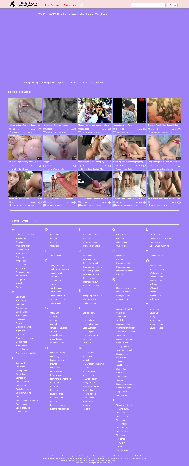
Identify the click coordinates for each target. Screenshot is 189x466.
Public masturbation (124, 271)
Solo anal (120, 373)
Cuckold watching (23, 393)
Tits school (120, 439)
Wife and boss (156, 280)
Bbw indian (21, 319)
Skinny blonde (122, 346)
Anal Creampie (156, 132)
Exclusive (98, 205)
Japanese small (89, 278)
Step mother (121, 391)
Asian (59, 132)
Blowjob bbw (21, 345)
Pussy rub (120, 274)
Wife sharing (155, 295)
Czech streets (22, 412)
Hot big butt (54, 383)
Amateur (49, 132)
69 (86, 132)
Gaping (61, 169)
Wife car (153, 284)
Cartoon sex (21, 367)
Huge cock (54, 401)
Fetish (135, 205)
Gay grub (53, 324)
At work (19, 283)
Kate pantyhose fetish (92, 295)
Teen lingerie (121, 424)
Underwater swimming (159, 246)
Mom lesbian (88, 390)
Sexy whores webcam (125, 331)
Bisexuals (96, 132)
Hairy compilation (56, 360)
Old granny (121, 234)
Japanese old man (91, 274)
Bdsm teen (20, 323)
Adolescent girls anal (25, 234)
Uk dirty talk (155, 234)
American (15, 169)
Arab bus (20, 257)
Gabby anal (54, 313)
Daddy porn (54, 234)
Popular (67, 5)
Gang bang (54, 320)
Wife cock (154, 288)
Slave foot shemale (124, 350)
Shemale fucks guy (124, 339)
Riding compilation (124, 295)
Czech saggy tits (23, 408)
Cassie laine (21, 374)
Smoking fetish (122, 361)
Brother (64, 132)
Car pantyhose (22, 363)
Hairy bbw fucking (57, 353)
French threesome (57, 295)
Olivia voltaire (122, 242)
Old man (120, 238)
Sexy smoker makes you (127, 328)
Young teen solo (157, 328)
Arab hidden (21, 264)
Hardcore (75, 82)
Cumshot (170, 169)
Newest (75, 5)
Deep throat (54, 242)
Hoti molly (53, 390)
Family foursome (56, 265)
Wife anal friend (156, 277)
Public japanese (123, 267)
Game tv (53, 316)
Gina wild (53, 331)
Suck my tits (121, 395)
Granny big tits (55, 335)
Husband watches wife (59, 409)
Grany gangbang (56, 343)
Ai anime (19, 242)
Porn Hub (36, 129)
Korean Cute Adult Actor (122, 125)
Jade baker (87, 256)
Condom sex (21, 385)
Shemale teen (122, 343)
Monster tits (88, 405)
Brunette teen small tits (26, 353)
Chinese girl (21, 378)
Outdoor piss (121, 246)
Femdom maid (55, 273)
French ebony (55, 292)
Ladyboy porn (89, 313)
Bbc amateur (21, 308)
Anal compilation (23, 246)
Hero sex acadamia (57, 375)
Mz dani (86, 409)
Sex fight (120, 320)
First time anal (55, 277)
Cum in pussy (22, 404)
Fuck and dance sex (58, 299)
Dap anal (53, 238)
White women (156, 273)
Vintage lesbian (156, 256)
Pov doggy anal (123, 263)
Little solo (87, 343)
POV (101, 169)
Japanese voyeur (90, 282)
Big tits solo (21, 330)
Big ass (19, 205)
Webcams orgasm (158, 269)
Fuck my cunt (55, 303)
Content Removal (110, 460)
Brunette (55, 82)
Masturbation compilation (94, 364)
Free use (53, 284)
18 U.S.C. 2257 (123, 460)
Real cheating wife (124, 284)
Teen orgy (120, 435)
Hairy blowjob (55, 356)
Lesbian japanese (90, 331)
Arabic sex (20, 268)
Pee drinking (121, 256)
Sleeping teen (122, 354)
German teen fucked (58, 328)
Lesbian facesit (89, 328)
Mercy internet (89, 383)
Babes (125, 169)
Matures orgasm (90, 379)
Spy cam (120, 380)
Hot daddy (53, 386)
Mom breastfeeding (91, 386)
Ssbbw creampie (123, 388)
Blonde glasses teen (24, 338)
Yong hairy (154, 309)
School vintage (122, 316)
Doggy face (54, 246)
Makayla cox (88, 353)
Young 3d (154, 313)
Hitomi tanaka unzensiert (60, 379)
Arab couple (21, 261)
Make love (87, 356)
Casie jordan (21, 370)
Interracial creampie (91, 246)
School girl (120, 313)
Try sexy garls (122, 450)
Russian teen (122, 299)
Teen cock (120, 412)
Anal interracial (22, 249)
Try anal (119, 446)
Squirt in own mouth (125, 384)
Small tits (100, 82)
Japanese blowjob (90, 263)
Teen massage (122, 427)
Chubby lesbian (22, 382)
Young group (155, 320)
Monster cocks (89, 401)
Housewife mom (56, 397)
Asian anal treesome (25, 272)
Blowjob (47, 82)
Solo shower (121, 376)
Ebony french (55, 256)
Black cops (20, 334)
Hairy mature (54, 368)
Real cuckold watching (126, 288)
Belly (20, 169)
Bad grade (20, 297)
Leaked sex (88, 316)
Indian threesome (90, 234)
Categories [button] (57, 5)
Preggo (46, 162)
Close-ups (49, 169)
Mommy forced (89, 394)
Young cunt (155, 316)
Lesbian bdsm (89, 320)
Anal (54, 132)
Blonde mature (22, 342)
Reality (92, 82)
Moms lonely (88, 397)
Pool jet (119, 259)
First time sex (55, 280)
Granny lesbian (55, 339)
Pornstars (84, 82)
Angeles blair (21, 253)
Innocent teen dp (90, 242)
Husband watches (57, 405)
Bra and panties (23, 349)
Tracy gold (120, 442)
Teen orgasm (122, 431)
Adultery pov (21, 238)
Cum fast (20, 397)
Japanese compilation (92, 267)
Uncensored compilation (160, 238)
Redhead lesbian (123, 292)
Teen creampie (122, 416)
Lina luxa (87, 339)
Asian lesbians (22, 276)
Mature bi (87, 368)
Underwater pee (157, 242)
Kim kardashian (89, 299)
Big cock (39, 82)
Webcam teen (156, 265)
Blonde (30, 132)
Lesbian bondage (90, 324)
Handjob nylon (55, 371)
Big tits (25, 132)
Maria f (86, 360)
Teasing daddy (122, 409)
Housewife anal (56, 394)
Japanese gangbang (92, 271)
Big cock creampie (24, 327)
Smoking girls (122, 365)
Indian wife (87, 238)
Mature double (89, 371)
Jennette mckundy (91, 286)
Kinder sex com (89, 303)
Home (47, 5)
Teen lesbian (121, 420)
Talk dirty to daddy (124, 405)
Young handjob (156, 324)
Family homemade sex (59, 269)
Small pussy (121, 358)
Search (172, 5)
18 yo (83, 132)
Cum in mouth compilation (27, 400)
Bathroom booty (23, 304)
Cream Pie (64, 82)
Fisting (56, 169)
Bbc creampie (22, 312)
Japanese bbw (89, 259)
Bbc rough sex (22, 316)
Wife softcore (155, 299)
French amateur (56, 288)
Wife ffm (153, 292)
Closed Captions (93, 169)
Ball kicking (21, 301)
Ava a (18, 287)
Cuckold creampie (23, 389)
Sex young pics (123, 324)
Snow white (121, 369)
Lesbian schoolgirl (90, 335)
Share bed (120, 335)
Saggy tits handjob (124, 309)
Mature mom (88, 375)
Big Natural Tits (17, 132)
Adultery (118, 132)
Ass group (20, 279)
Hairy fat (53, 364)
